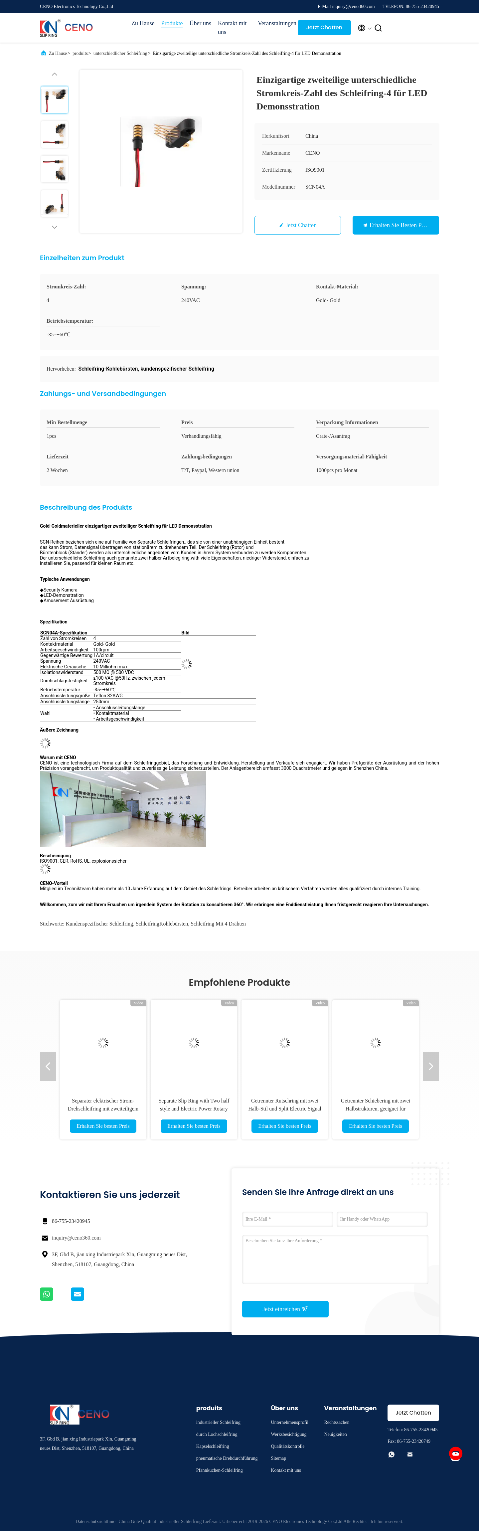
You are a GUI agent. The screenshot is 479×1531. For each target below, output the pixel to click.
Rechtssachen (336, 1422)
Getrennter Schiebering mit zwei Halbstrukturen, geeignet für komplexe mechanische (375, 1108)
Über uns (200, 23)
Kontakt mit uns (232, 27)
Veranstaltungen (274, 23)
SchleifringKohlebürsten (162, 924)
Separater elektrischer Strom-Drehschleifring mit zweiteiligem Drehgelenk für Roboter (103, 1108)
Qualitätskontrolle (287, 1446)
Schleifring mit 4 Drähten (218, 924)
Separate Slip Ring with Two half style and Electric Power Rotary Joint (193, 1108)
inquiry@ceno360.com (76, 1238)
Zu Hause (142, 23)
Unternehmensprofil (289, 1422)
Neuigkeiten (335, 1434)
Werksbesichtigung (288, 1434)
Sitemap (278, 1458)
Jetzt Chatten (324, 27)
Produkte (172, 23)
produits (80, 53)
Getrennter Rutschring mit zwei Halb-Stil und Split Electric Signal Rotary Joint (284, 1108)
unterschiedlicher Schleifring (120, 53)
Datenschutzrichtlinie (95, 1521)
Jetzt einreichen (285, 1308)
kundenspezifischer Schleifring (99, 924)
